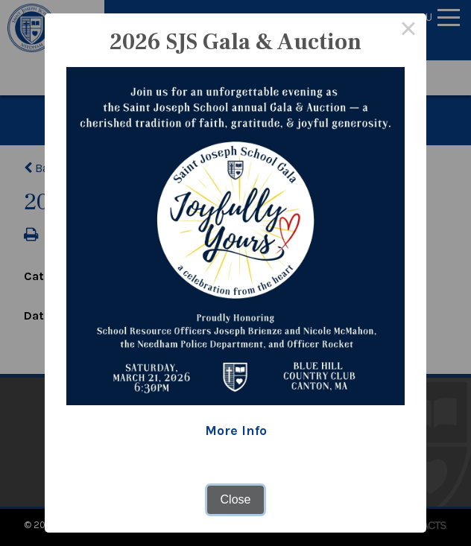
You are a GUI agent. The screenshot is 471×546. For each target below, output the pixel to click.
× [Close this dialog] (408, 31)
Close (236, 499)
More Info (236, 430)
